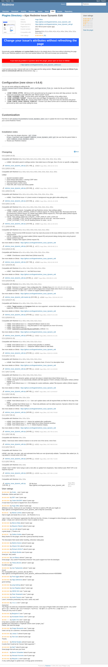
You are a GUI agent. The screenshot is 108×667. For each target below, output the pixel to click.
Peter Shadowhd (17, 594)
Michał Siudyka (17, 642)
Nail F (14, 647)
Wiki (52, 11)
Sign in (98, 1)
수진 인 (14, 603)
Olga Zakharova (17, 580)
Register (103, 1)
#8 (65, 378)
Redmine (47, 665)
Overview (5, 11)
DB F (13, 497)
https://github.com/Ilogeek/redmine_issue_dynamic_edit (53, 22)
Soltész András (17, 534)
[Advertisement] (92, 70)
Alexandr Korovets (18, 655)
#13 (25, 383)
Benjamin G (15, 613)
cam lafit (14, 529)
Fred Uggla (15, 576)
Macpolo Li (15, 658)
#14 (13, 381)
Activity (23, 11)
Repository (68, 11)
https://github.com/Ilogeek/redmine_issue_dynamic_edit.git (54, 24)
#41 (70, 287)
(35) (44, 35)
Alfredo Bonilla (16, 552)
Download (14, 11)
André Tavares (16, 597)
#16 (31, 362)
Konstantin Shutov (18, 617)
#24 (25, 308)
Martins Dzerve (17, 543)
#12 (28, 401)
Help (12, 1)
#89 (26, 197)
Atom (77, 151)
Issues (40, 11)
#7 (25, 423)
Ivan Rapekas (16, 588)
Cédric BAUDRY (17, 500)
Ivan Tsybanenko (17, 568)
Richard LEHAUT (17, 549)
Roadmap (32, 11)
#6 (25, 401)
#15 (26, 362)
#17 (25, 346)
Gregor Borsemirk (17, 628)
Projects (8, 1)
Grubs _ (14, 492)
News (47, 11)
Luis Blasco (15, 557)
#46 (25, 271)
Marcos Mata (16, 523)
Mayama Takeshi (17, 526)
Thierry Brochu (16, 563)
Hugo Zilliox (39, 19)
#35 (59, 287)
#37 (64, 287)
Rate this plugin (88, 30)
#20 (25, 327)
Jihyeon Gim (16, 546)
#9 (30, 425)
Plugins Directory (12, 15)
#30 (53, 287)
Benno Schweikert (18, 652)
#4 (28, 425)
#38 (67, 287)
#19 (46, 329)
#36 (61, 287)
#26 (19, 290)
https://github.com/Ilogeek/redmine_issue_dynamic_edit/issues (41, 65)
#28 (24, 290)
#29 (51, 290)
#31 (56, 287)
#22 (25, 324)
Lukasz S (15, 633)
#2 (25, 425)
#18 (25, 345)
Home (3, 1)
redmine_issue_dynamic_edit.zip (15, 166)
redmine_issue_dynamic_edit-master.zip (17, 297)
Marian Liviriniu (17, 513)
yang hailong (16, 585)
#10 (25, 421)
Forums (59, 11)
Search (63, 4)
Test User (15, 637)
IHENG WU (15, 591)
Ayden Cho (15, 620)
